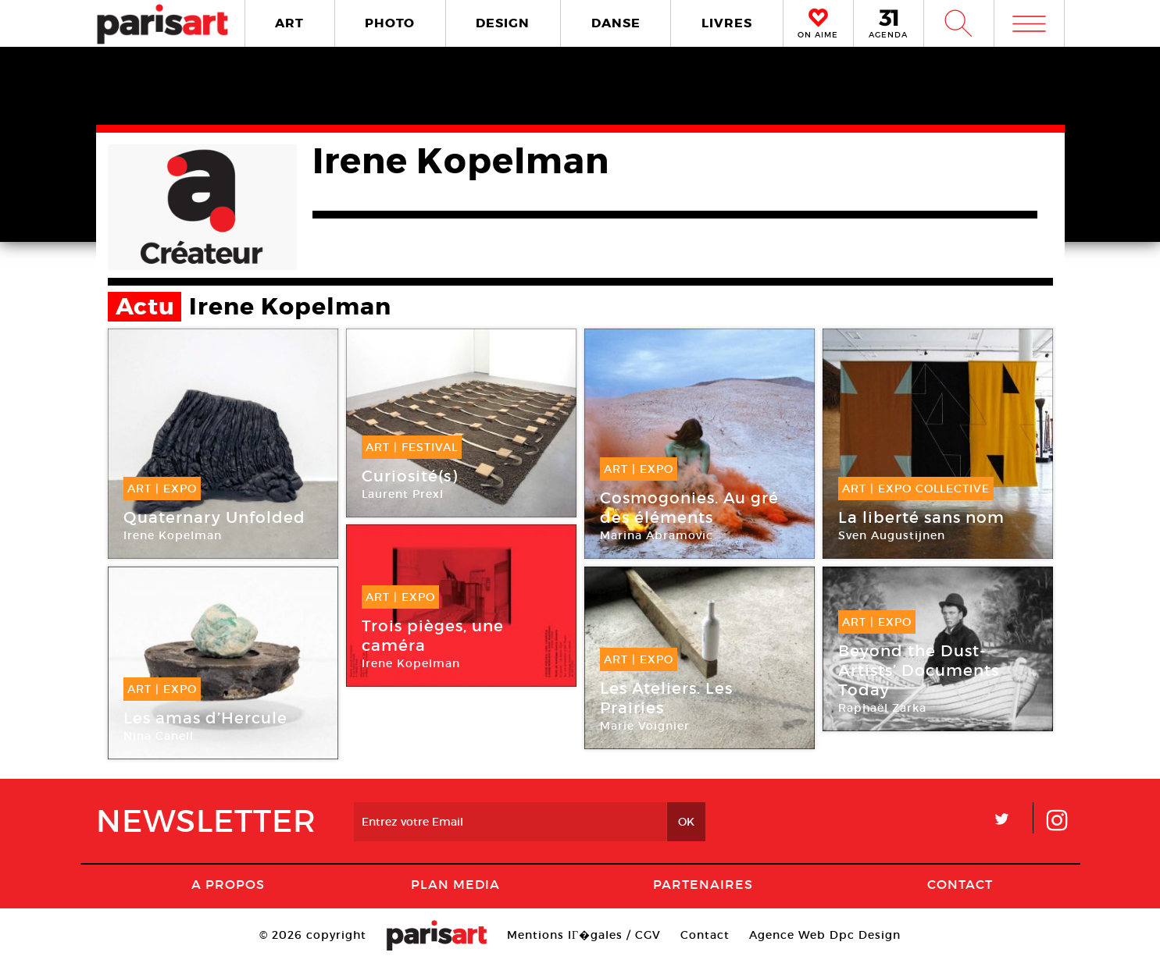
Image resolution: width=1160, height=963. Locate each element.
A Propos (228, 884)
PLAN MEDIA (455, 884)
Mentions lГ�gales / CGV (584, 935)
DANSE (616, 23)
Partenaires (703, 884)
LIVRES (726, 23)
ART (289, 23)
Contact (960, 884)
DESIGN (503, 23)
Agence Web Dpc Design (825, 935)
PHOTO (390, 23)
